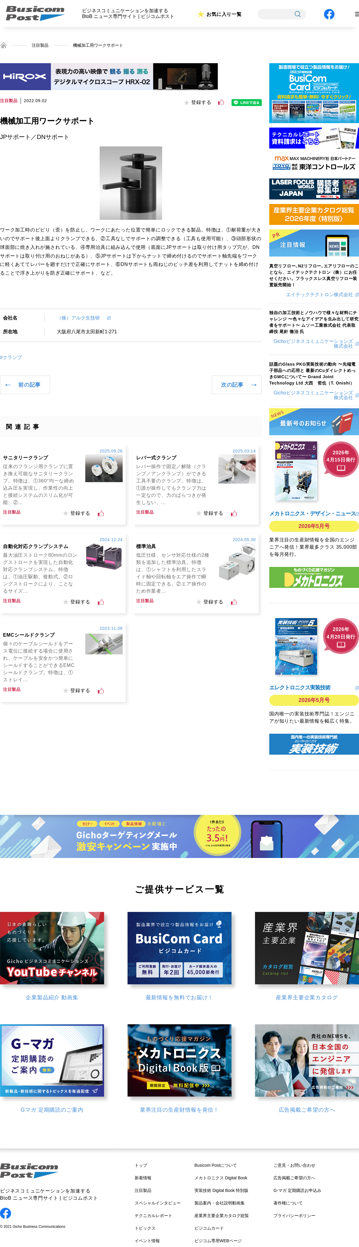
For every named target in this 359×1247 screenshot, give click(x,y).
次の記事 (232, 385)
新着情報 (143, 1177)
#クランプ (11, 357)
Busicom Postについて (215, 1165)
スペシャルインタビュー (158, 1203)
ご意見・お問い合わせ (294, 1165)
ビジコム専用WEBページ (218, 1240)
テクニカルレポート (153, 1215)
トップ (141, 1165)
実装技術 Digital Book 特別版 (221, 1190)
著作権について (288, 1203)
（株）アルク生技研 (81, 317)
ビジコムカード (209, 1228)
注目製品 (40, 45)
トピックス (145, 1228)
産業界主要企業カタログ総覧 (221, 1215)
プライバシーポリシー (294, 1215)
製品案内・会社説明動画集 (219, 1203)
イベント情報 (147, 1240)
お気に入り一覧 (224, 14)
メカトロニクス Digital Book (220, 1177)
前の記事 (29, 385)
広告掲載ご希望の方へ (294, 1177)
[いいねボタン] (221, 102)
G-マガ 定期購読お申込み (297, 1190)
